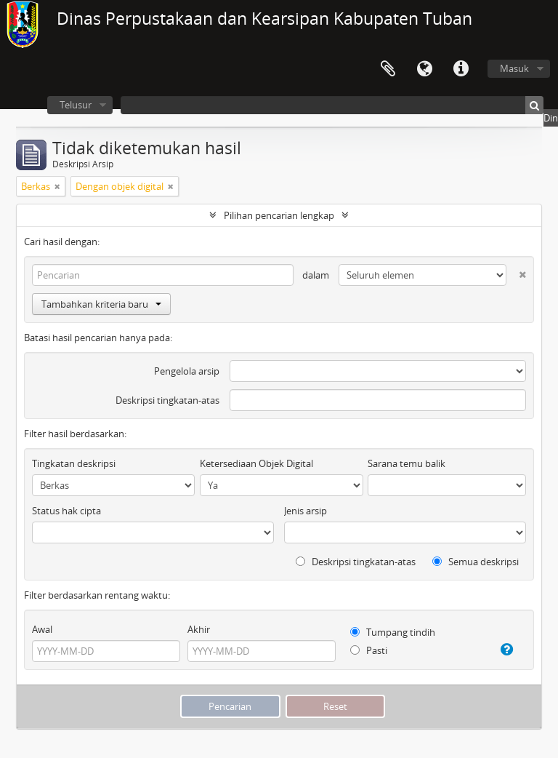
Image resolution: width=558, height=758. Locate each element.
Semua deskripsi (475, 561)
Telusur (76, 104)
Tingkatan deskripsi (74, 463)
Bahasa (424, 69)
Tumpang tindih (392, 632)
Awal (42, 629)
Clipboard (388, 69)
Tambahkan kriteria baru (101, 304)
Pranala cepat (460, 69)
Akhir (198, 629)
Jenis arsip (305, 510)
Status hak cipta (66, 510)
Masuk (514, 68)
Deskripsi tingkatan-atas (167, 400)
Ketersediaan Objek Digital (256, 463)
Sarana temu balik (406, 463)
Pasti (368, 650)
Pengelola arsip (186, 371)
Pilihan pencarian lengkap (279, 215)
